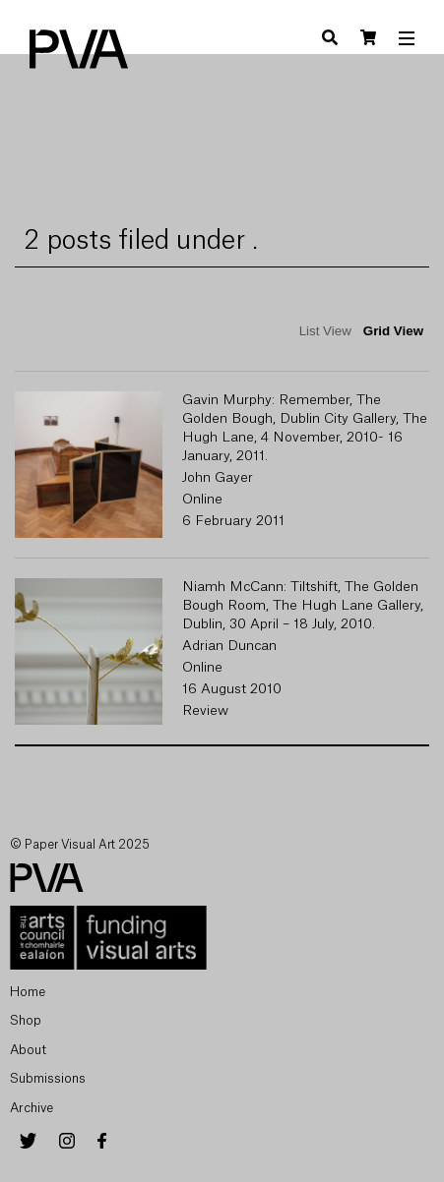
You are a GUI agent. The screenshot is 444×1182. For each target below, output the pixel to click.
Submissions (48, 1078)
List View (325, 331)
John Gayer (217, 478)
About (28, 1049)
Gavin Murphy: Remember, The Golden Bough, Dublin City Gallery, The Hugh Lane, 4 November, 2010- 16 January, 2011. (304, 428)
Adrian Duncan (229, 646)
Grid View (393, 331)
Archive (31, 1107)
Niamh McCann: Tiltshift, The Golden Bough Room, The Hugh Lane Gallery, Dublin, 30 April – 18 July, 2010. (302, 605)
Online (202, 499)
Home (27, 991)
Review (205, 711)
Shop (25, 1020)
